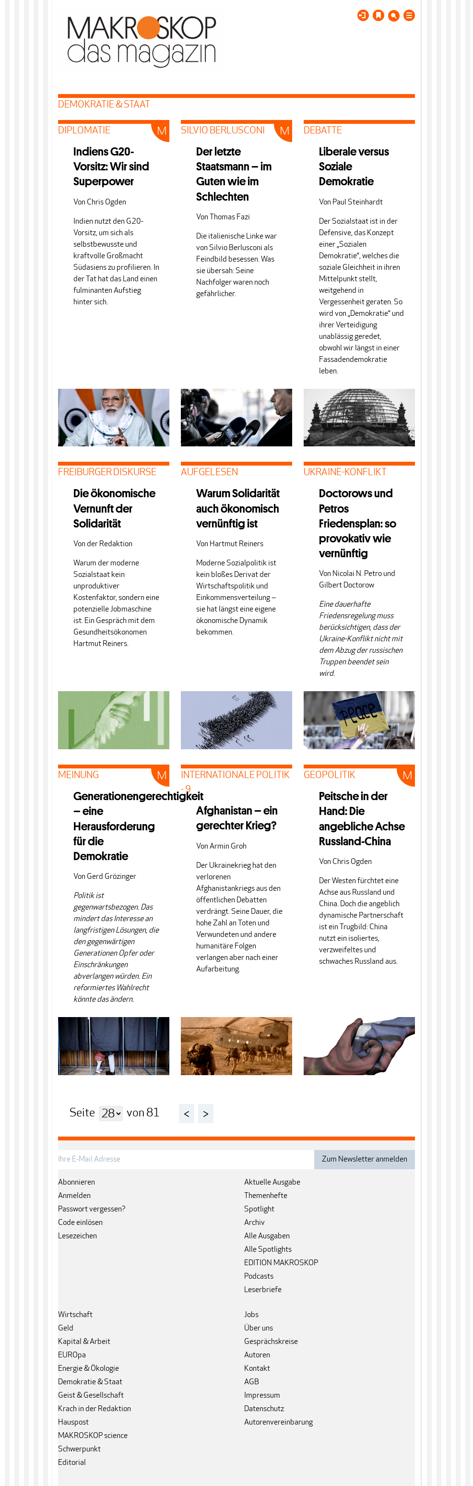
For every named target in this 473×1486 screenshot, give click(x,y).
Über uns (258, 1328)
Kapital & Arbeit (84, 1342)
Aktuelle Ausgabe (272, 1182)
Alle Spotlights (268, 1250)
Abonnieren (76, 1182)
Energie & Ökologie (88, 1369)
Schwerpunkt (79, 1449)
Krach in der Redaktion (94, 1409)
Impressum (262, 1396)
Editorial (72, 1463)
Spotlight (259, 1209)
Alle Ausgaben (267, 1236)
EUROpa (72, 1355)
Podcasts (258, 1277)
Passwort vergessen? (92, 1209)
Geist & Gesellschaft (91, 1396)
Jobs (251, 1315)
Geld (65, 1328)
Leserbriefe (263, 1290)
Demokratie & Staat (90, 1382)
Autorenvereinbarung (278, 1422)
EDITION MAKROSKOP (281, 1263)
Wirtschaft (75, 1315)
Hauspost (73, 1422)
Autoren (257, 1355)
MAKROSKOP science (93, 1436)
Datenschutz (264, 1409)
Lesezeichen (77, 1236)
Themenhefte (265, 1196)
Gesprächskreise (271, 1342)
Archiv (254, 1223)
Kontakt (257, 1369)
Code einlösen (80, 1223)
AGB (251, 1382)
